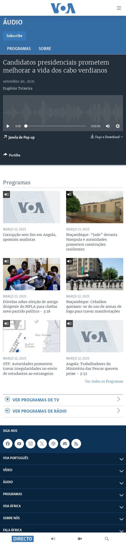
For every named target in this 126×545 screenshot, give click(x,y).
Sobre (45, 49)
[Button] (11, 156)
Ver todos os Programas (104, 381)
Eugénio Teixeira (17, 88)
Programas (19, 49)
